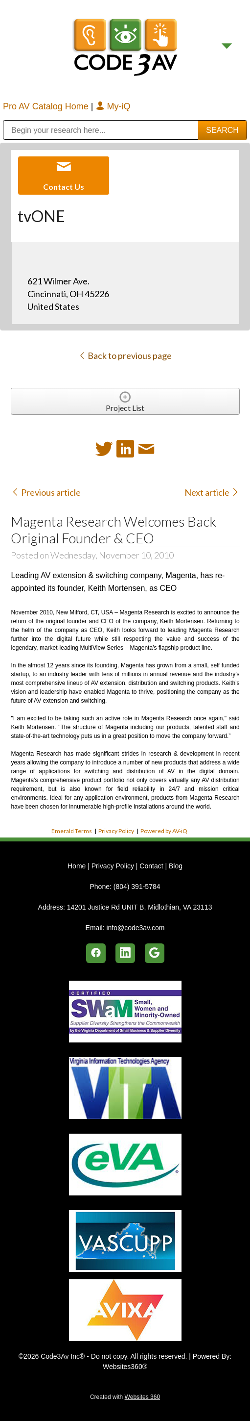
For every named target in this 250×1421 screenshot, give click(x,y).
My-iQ (113, 106)
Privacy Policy (116, 831)
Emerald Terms (71, 831)
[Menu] (226, 45)
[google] (154, 953)
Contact (151, 866)
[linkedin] (125, 953)
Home (78, 866)
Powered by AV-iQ (163, 831)
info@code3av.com (135, 928)
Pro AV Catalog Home (47, 106)
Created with (125, 1397)
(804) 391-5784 (137, 886)
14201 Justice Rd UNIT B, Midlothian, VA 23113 (139, 907)
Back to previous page (125, 355)
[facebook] (96, 953)
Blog (175, 866)
